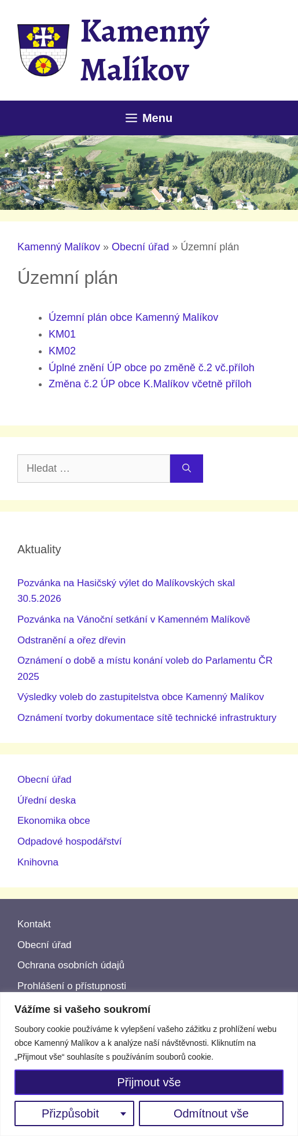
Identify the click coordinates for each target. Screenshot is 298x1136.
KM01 (62, 334)
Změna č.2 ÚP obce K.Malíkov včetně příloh (150, 384)
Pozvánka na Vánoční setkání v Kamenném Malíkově (134, 619)
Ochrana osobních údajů (70, 965)
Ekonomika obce (53, 820)
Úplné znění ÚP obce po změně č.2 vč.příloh (152, 367)
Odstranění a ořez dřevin (71, 640)
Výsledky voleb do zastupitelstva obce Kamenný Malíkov (140, 696)
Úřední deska (46, 800)
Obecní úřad (140, 247)
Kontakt (34, 924)
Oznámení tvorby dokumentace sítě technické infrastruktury (147, 717)
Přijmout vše (149, 1082)
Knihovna (37, 862)
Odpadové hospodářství (69, 841)
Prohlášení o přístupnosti (71, 985)
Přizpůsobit (70, 1113)
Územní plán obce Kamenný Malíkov (133, 317)
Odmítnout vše (211, 1113)
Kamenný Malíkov (144, 50)
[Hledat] (186, 468)
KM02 (62, 351)
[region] (149, 1064)
